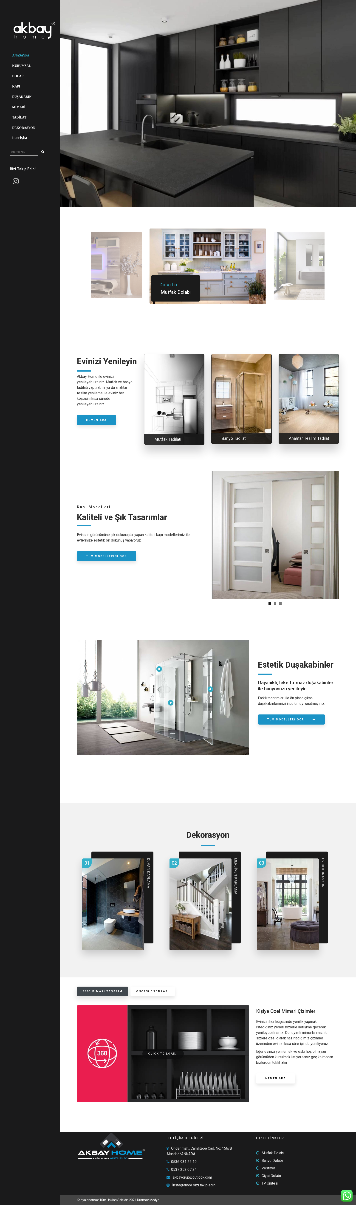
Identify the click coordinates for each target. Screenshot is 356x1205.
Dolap (17, 76)
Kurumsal (21, 66)
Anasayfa (20, 55)
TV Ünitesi (270, 1183)
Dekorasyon (23, 128)
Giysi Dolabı (271, 1176)
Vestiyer (268, 1168)
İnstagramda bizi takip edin (193, 1185)
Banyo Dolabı (272, 1160)
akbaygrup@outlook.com (192, 1177)
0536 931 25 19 (184, 1162)
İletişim (19, 138)
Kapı (16, 86)
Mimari (18, 107)
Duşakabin (21, 97)
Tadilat (19, 117)
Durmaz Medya (148, 1200)
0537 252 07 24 (184, 1169)
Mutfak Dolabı (273, 1153)
